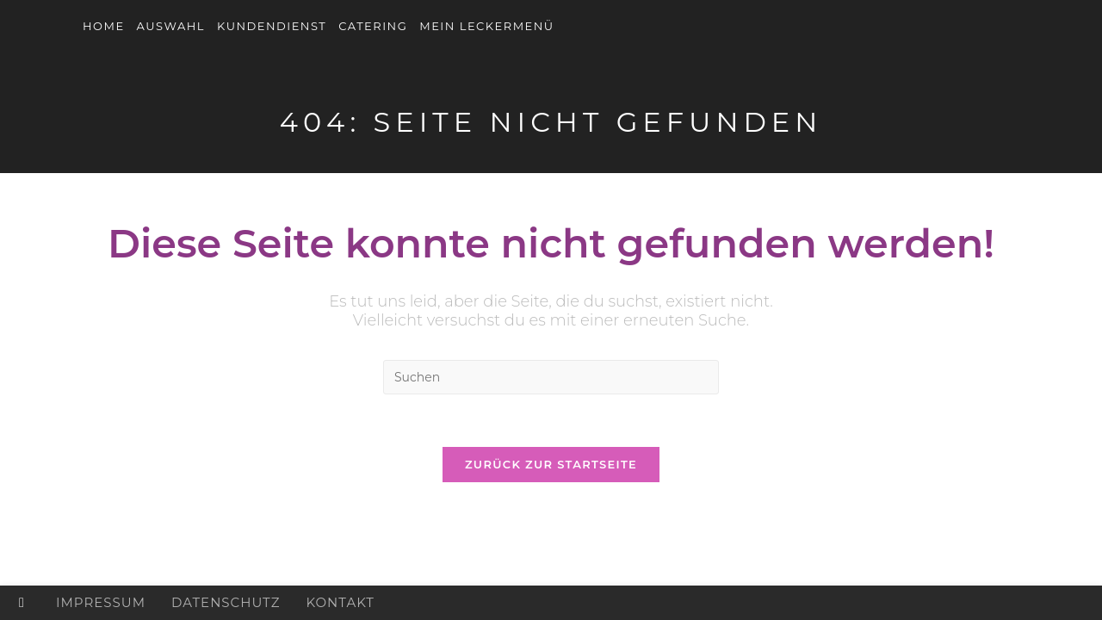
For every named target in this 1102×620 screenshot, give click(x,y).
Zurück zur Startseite (551, 464)
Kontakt (340, 602)
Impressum (100, 602)
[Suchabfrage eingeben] (551, 377)
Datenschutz (225, 602)
